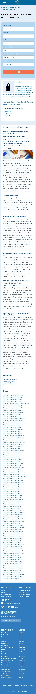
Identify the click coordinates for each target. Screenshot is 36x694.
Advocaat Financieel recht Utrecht (12, 549)
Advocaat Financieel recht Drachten (13, 446)
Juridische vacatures (6, 596)
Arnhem (21, 643)
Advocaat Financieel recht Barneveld (13, 420)
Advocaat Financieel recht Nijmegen (13, 516)
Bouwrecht (4, 637)
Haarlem (21, 658)
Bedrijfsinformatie (6, 594)
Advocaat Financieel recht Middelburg (13, 512)
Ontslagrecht (4, 665)
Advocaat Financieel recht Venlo (12, 555)
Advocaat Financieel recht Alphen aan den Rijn (16, 403)
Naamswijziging (5, 662)
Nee (6, 57)
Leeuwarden (22, 665)
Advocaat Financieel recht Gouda (12, 465)
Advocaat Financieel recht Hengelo (13, 482)
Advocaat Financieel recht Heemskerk (13, 472)
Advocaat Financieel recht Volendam (13, 559)
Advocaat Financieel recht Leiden (12, 506)
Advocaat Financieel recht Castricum (13, 429)
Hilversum (21, 662)
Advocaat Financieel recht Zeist (12, 570)
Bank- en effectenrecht (10, 379)
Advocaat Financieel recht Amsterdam (13, 410)
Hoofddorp (22, 660)
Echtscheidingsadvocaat (7, 647)
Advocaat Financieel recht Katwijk (12, 497)
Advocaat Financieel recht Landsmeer (13, 502)
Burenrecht (4, 639)
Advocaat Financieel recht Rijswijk (12, 529)
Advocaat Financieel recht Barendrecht (14, 418)
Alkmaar (21, 632)
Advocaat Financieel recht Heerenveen (14, 474)
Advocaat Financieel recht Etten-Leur (13, 457)
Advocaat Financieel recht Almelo (12, 399)
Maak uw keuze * (8, 111)
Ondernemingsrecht (6, 667)
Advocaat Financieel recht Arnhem (12, 414)
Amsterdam (22, 639)
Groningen (22, 656)
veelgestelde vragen (23, 691)
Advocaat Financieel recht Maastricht (13, 510)
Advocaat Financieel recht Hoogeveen (13, 489)
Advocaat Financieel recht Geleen (12, 459)
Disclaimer (11, 685)
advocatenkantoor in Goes (24, 306)
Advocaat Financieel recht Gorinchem (13, 463)
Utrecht (21, 677)
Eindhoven (22, 651)
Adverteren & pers (24, 596)
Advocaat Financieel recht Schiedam (13, 538)
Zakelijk (8, 115)
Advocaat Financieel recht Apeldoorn (13, 412)
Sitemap (19, 687)
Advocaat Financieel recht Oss (11, 523)
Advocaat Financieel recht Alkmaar (13, 397)
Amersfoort (22, 637)
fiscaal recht (20, 198)
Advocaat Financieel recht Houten (12, 493)
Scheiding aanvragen (6, 671)
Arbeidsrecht (4, 632)
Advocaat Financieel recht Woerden (13, 566)
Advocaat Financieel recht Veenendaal (13, 551)
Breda (21, 645)
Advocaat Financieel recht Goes (12, 461)
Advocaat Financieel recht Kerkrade (13, 499)
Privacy (17, 685)
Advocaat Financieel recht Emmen (12, 452)
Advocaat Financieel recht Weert (12, 563)
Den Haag (22, 649)
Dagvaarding (4, 645)
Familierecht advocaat (6, 651)
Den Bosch (22, 647)
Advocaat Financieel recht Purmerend (13, 525)
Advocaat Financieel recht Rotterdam (13, 536)
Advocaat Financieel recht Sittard (12, 540)
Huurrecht (3, 654)
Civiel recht (4, 641)
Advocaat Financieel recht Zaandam (13, 568)
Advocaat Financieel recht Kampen (12, 495)
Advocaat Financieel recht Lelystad (12, 508)
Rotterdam (22, 673)
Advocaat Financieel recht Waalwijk (13, 561)
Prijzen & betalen (23, 592)
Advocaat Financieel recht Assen (12, 416)
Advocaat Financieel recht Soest (12, 542)
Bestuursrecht (4, 634)
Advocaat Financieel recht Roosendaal (13, 534)
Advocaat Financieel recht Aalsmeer (13, 395)
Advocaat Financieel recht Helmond (13, 480)
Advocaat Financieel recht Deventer (13, 440)
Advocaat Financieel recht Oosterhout (13, 521)
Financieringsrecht (9, 382)
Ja (12, 57)
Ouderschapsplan (5, 669)
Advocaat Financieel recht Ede (11, 448)
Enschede (21, 654)
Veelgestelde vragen (24, 590)
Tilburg (21, 675)
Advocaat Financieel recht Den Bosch (13, 435)
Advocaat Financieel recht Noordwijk (13, 519)
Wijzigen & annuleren (24, 594)
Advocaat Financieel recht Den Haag (13, 438)
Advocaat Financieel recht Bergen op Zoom (15, 423)
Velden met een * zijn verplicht (14, 108)
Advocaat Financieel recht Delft (12, 431)
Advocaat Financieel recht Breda (12, 427)
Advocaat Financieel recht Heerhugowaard (15, 476)
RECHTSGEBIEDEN (7, 630)
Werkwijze (4, 592)
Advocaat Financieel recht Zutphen (12, 576)
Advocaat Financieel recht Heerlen (12, 478)
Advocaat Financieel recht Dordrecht (13, 444)
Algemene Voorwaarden (27, 685)
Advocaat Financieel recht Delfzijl (12, 433)
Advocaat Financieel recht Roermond (13, 531)
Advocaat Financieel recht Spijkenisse (13, 544)
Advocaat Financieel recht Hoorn (12, 491)
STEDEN (22, 630)
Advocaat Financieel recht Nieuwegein (14, 514)
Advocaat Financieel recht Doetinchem (14, 442)
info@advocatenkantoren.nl (10, 603)
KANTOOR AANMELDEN (11, 620)
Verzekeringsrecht (8, 384)
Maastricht (22, 669)
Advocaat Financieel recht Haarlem (13, 470)
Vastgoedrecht (5, 675)
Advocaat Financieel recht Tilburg (12, 546)
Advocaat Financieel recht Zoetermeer (13, 574)
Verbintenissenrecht (6, 677)
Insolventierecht (5, 656)
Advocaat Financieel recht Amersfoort (13, 406)
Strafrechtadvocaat (6, 673)
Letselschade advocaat (7, 660)
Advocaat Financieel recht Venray (12, 557)
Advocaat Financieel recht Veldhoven (13, 553)
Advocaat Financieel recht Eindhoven (13, 450)
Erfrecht (3, 649)
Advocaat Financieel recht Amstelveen (13, 408)
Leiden (21, 667)
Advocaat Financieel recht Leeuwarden (14, 504)
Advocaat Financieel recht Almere (12, 401)
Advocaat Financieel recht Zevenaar (13, 572)
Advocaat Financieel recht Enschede (13, 455)
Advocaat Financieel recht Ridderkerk (13, 527)
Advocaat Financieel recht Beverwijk (13, 425)
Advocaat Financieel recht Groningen (13, 467)
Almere (21, 634)
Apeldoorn (22, 641)
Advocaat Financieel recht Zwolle (12, 578)
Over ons (3, 590)
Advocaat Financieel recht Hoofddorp (13, 487)
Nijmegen (21, 671)
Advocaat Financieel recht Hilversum (13, 484)
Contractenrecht (5, 643)
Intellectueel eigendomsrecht (8, 658)
